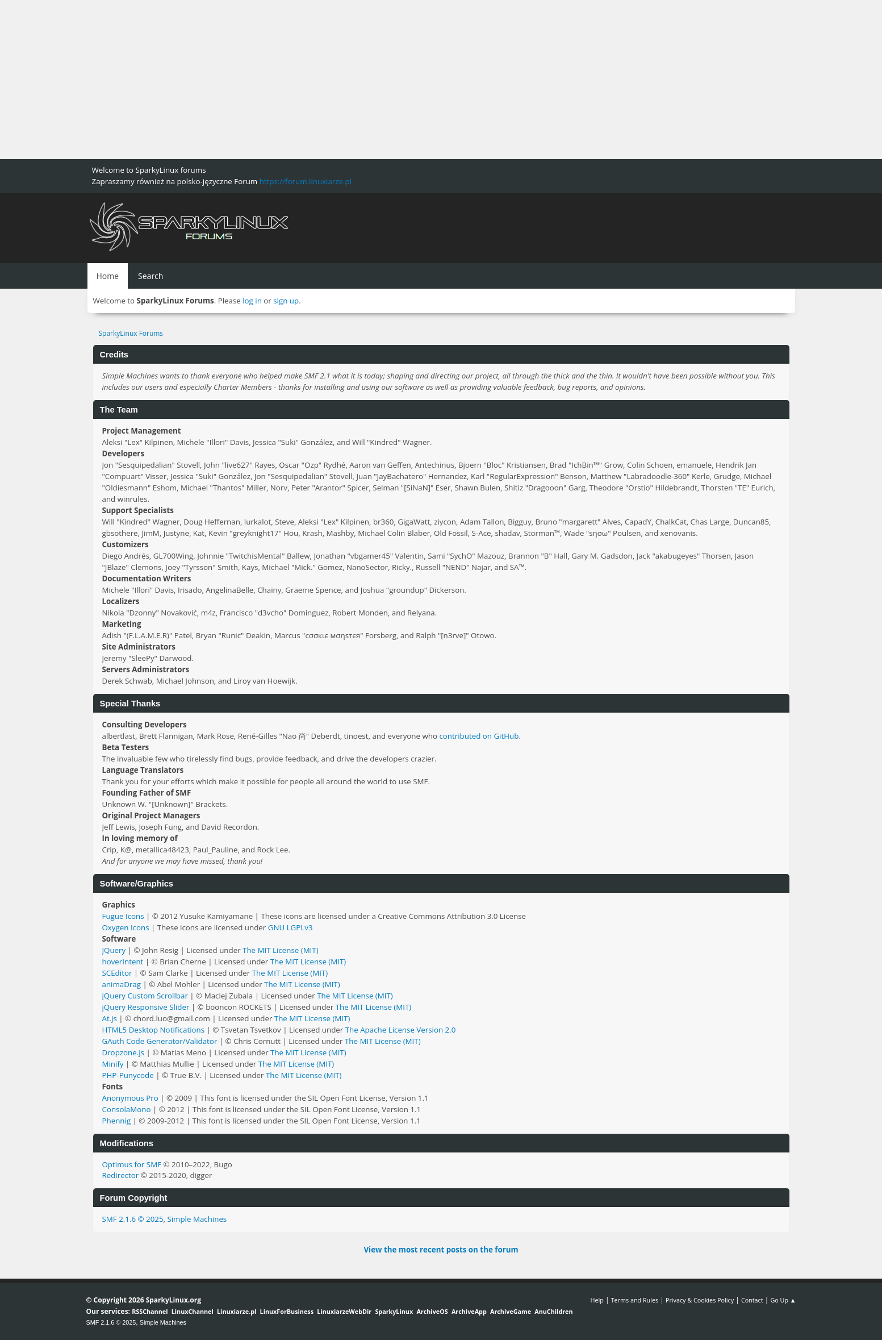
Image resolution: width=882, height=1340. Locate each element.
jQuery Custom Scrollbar (145, 996)
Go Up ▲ (783, 1300)
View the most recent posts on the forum (440, 1250)
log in (252, 301)
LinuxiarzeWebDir (344, 1311)
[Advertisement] (341, 79)
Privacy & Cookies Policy (700, 1300)
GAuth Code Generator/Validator (160, 1041)
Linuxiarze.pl (236, 1311)
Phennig (116, 1121)
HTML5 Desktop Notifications (153, 1030)
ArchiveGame (510, 1311)
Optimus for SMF (132, 1164)
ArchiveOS (432, 1311)
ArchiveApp (469, 1311)
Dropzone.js (123, 1052)
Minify (113, 1064)
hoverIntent (123, 961)
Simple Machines (197, 1219)
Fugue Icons (123, 916)
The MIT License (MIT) (281, 950)
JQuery (114, 950)
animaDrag (121, 984)
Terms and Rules (635, 1300)
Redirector (120, 1175)
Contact (752, 1300)
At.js (109, 1018)
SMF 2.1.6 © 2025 (133, 1219)
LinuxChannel (193, 1311)
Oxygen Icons (125, 927)
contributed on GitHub (479, 736)
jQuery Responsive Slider (146, 1007)
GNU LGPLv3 (290, 927)
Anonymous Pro (130, 1098)
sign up (286, 301)
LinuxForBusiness (286, 1311)
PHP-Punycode (128, 1075)
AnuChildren (553, 1311)
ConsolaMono (126, 1109)
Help (596, 1300)
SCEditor (117, 973)
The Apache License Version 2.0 (400, 1030)
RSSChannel (150, 1311)
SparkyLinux (394, 1311)
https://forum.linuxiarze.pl (306, 181)
